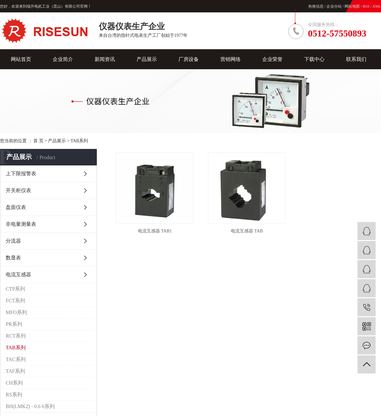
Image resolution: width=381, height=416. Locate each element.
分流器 (13, 241)
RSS (366, 6)
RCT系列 (16, 336)
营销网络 (230, 59)
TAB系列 (79, 140)
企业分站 (334, 6)
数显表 (13, 257)
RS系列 (14, 394)
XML (376, 6)
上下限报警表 (21, 173)
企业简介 (63, 59)
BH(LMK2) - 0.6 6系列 (30, 406)
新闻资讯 (105, 59)
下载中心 (314, 59)
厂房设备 (188, 59)
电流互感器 (18, 274)
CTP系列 (15, 289)
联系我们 (356, 59)
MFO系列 (16, 312)
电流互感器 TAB (247, 231)
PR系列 (14, 324)
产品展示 (147, 59)
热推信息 (316, 6)
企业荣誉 (272, 59)
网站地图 (352, 6)
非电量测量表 (21, 224)
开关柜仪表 (18, 190)
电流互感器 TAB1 (155, 231)
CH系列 (14, 383)
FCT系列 (15, 300)
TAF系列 (15, 371)
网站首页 (21, 59)
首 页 (38, 140)
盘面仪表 (16, 207)
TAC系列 (16, 359)
